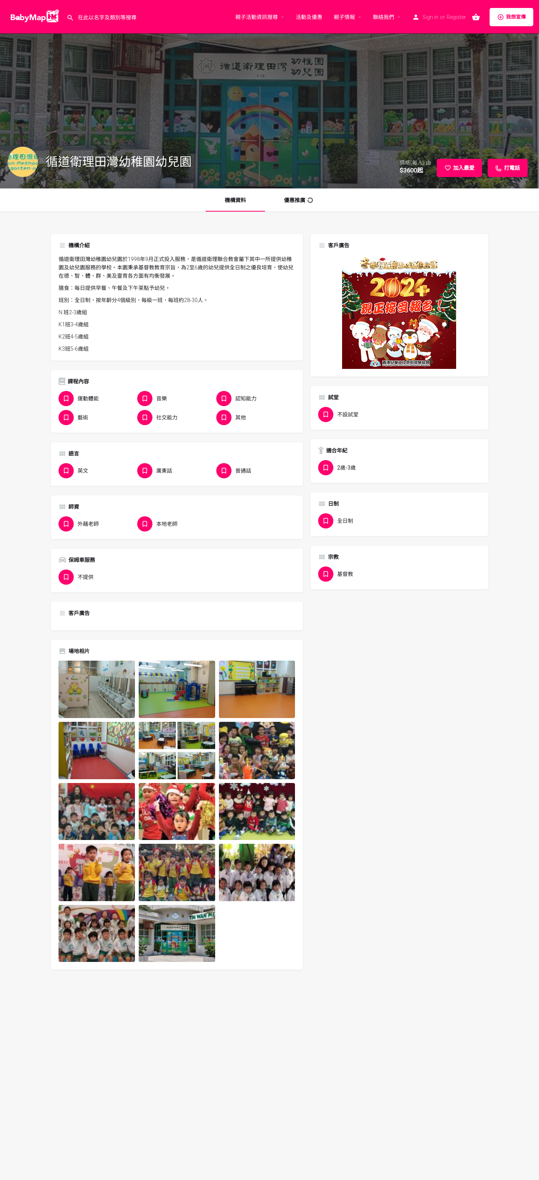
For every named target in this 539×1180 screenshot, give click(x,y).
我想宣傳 (511, 17)
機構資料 (235, 200)
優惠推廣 (298, 200)
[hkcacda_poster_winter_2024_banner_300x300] (399, 311)
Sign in (430, 17)
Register (456, 17)
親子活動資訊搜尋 (256, 17)
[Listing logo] (23, 162)
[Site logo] (33, 16)
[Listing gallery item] (97, 689)
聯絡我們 (383, 17)
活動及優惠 (309, 17)
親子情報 (344, 17)
